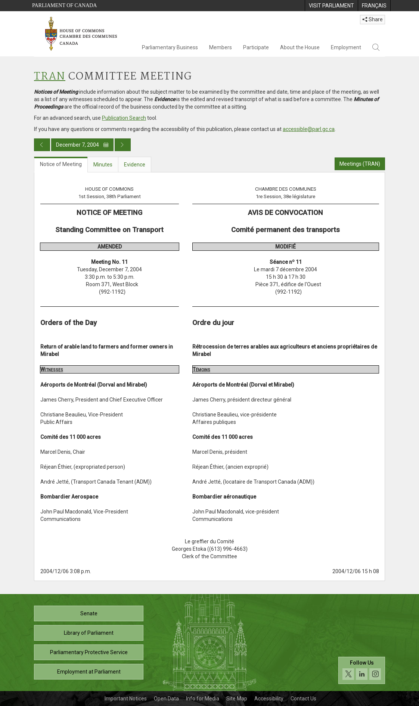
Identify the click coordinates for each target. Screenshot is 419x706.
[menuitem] (331, 5)
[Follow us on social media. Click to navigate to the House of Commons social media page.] (361, 670)
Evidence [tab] (134, 165)
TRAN (49, 76)
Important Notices (126, 699)
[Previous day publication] (42, 144)
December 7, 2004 (82, 145)
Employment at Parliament (89, 672)
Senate (88, 613)
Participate (256, 47)
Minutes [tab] (102, 165)
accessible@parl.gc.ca (309, 129)
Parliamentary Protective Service (89, 652)
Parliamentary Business (170, 47)
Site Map (236, 699)
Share (372, 19)
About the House (300, 47)
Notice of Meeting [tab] (61, 164)
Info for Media (202, 699)
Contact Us (303, 699)
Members (220, 47)
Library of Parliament (89, 633)
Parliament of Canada (64, 5)
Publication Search (124, 118)
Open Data (166, 699)
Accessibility (268, 699)
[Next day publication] (123, 144)
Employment (346, 47)
